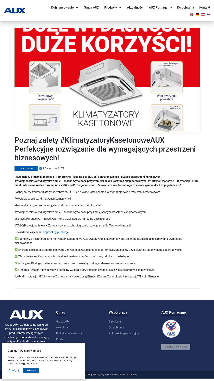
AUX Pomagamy (160, 7)
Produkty (113, 7)
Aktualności (135, 7)
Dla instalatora (26, 171)
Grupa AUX (91, 7)
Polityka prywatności (69, 336)
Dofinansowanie (65, 7)
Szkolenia (115, 324)
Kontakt (204, 7)
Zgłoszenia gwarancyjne (124, 336)
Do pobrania (185, 7)
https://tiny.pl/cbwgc (56, 234)
